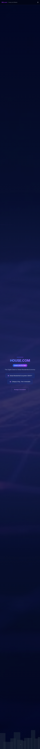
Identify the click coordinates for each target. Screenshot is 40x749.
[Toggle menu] (37, 2)
